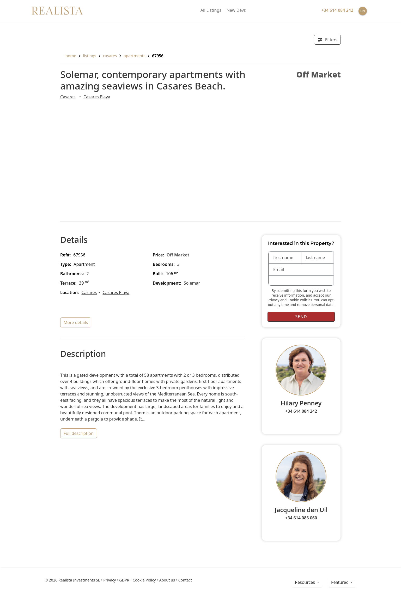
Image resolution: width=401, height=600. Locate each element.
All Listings (210, 10)
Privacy (273, 299)
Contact (185, 580)
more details (76, 322)
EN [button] (362, 10)
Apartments (134, 55)
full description (79, 433)
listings (89, 55)
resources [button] (305, 582)
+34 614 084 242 (301, 411)
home (68, 55)
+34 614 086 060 (301, 518)
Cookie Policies (300, 299)
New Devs (236, 10)
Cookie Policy (144, 580)
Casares (110, 55)
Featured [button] (340, 582)
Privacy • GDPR (116, 580)
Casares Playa (96, 97)
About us (167, 580)
